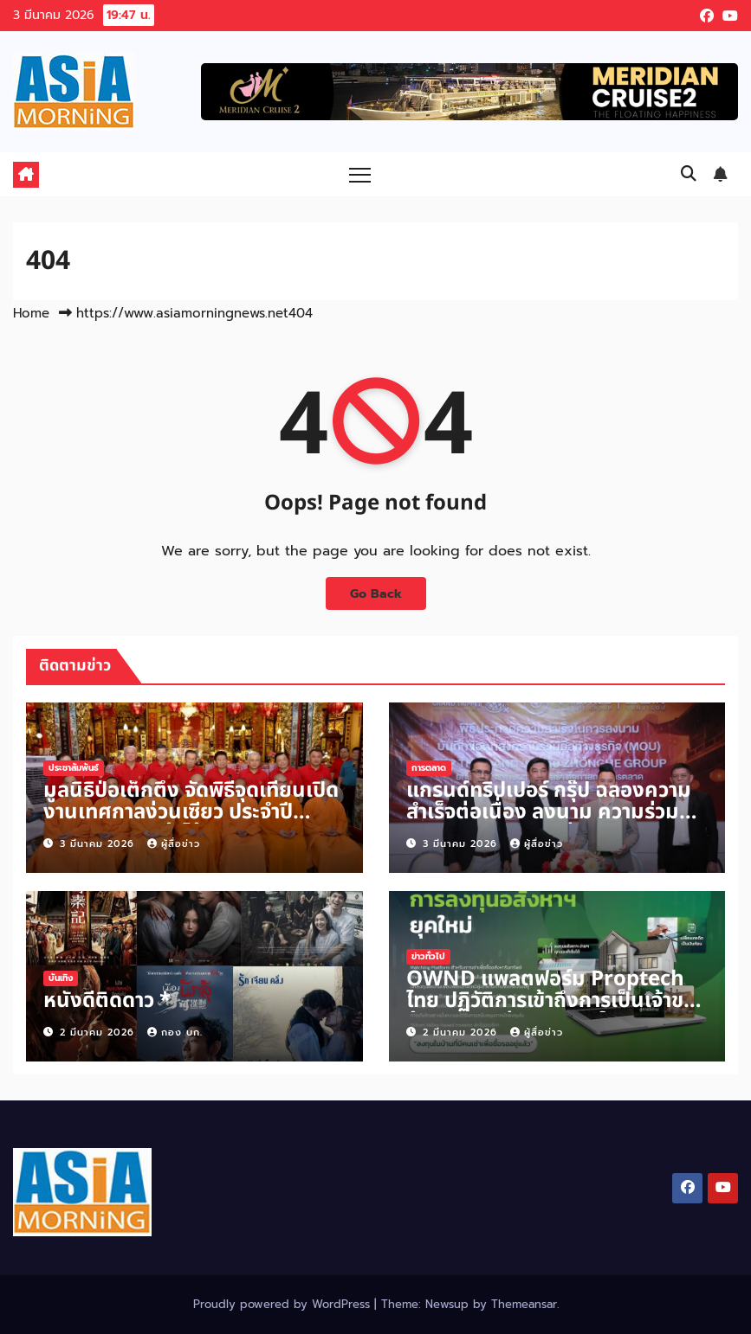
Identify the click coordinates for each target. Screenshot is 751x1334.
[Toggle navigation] (360, 174)
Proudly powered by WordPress (283, 1304)
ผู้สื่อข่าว (173, 844)
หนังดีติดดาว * (107, 1001)
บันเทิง (61, 978)
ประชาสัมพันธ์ (74, 767)
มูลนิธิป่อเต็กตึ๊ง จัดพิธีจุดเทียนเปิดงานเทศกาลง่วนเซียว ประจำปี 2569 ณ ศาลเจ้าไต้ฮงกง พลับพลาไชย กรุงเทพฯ (191, 823)
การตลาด (428, 767)
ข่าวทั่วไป (428, 956)
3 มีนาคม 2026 (99, 844)
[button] (688, 174)
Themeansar (524, 1304)
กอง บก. (175, 1032)
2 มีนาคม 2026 (99, 1032)
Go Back (376, 593)
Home (31, 313)
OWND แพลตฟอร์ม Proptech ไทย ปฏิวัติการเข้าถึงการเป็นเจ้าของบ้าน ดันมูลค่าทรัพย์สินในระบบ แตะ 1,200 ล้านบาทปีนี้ (557, 1012)
